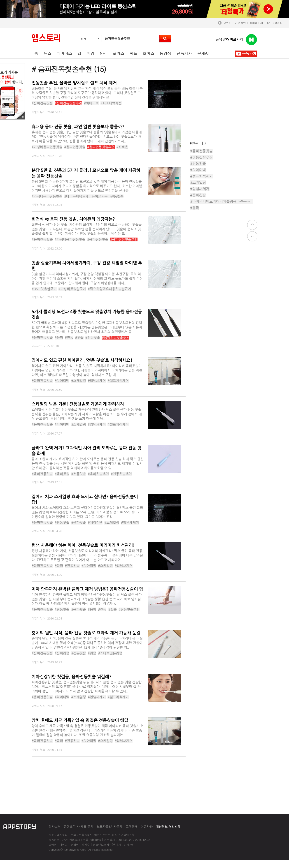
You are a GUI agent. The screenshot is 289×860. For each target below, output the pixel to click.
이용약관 (146, 826)
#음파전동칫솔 (42, 103)
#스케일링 (78, 380)
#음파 (59, 337)
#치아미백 (91, 103)
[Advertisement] (223, 108)
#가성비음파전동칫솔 (47, 147)
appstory (19, 826)
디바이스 (64, 53)
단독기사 (184, 53)
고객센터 (131, 826)
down (252, 236)
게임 (90, 53)
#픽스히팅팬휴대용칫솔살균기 (109, 289)
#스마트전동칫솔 (110, 653)
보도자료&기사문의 (109, 826)
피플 (133, 53)
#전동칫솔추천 (121, 474)
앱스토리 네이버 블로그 (251, 39)
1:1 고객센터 (274, 23)
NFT (103, 53)
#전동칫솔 (92, 337)
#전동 (69, 337)
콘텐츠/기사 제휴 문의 (78, 826)
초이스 (148, 53)
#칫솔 (79, 337)
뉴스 (47, 53)
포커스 (118, 53)
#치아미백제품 (111, 103)
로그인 (226, 23)
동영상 (165, 53)
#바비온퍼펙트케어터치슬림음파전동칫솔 (221, 201)
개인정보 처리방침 (168, 826)
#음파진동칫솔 (42, 239)
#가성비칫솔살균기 (72, 289)
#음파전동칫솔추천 (68, 103)
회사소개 (54, 826)
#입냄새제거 (97, 424)
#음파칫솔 (62, 474)
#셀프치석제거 (118, 380)
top (252, 225)
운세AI (203, 53)
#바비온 (122, 147)
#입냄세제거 (97, 380)
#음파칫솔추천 (98, 474)
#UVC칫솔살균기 (44, 289)
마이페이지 (256, 23)
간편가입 (240, 23)
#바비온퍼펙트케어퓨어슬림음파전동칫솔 (94, 196)
